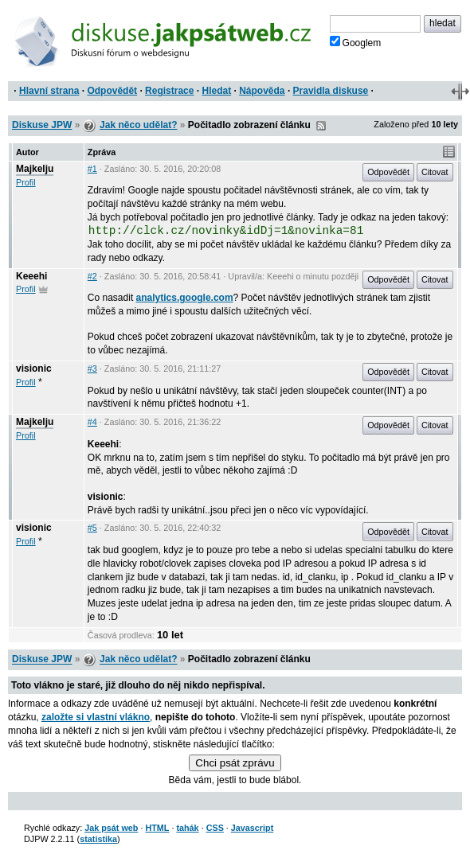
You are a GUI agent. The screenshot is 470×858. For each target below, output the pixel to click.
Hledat (216, 90)
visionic (34, 368)
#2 (92, 276)
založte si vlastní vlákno (95, 717)
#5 (92, 527)
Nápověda (261, 90)
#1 (92, 169)
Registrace (169, 90)
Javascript (252, 828)
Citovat (434, 172)
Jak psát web (111, 828)
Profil (26, 182)
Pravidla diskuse (331, 90)
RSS (321, 126)
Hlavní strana (49, 90)
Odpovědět (112, 90)
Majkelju (34, 168)
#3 (92, 368)
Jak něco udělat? (138, 125)
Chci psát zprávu (234, 763)
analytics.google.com (184, 297)
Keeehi (31, 276)
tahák (187, 828)
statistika (98, 839)
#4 (92, 422)
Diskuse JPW (42, 125)
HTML (157, 828)
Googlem (356, 42)
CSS (215, 828)
